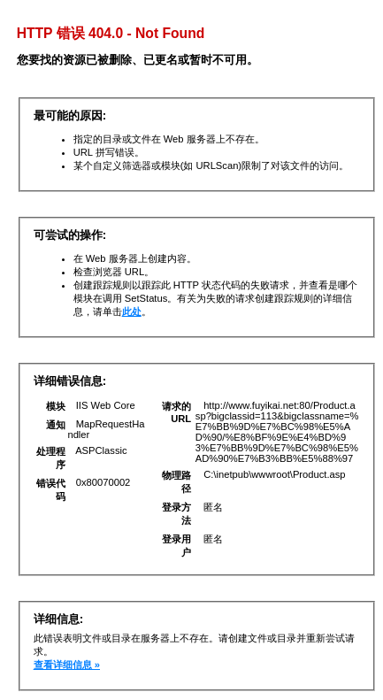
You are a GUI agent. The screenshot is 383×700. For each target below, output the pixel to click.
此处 (132, 311)
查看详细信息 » (67, 664)
